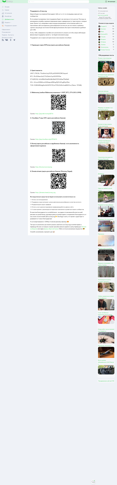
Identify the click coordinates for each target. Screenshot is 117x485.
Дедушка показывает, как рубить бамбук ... (105, 264)
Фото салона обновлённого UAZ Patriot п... (106, 362)
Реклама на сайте (7, 38)
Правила (4, 35)
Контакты (11, 35)
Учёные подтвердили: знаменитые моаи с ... (104, 142)
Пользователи (6, 32)
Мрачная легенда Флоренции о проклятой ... (106, 92)
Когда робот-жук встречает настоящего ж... (106, 330)
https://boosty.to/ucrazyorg (43, 167)
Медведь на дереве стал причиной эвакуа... (105, 109)
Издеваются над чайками (105, 205)
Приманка (101, 234)
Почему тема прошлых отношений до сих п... (104, 59)
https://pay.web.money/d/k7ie (44, 114)
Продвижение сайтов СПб (106, 381)
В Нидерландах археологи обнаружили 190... (106, 76)
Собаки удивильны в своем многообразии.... (106, 297)
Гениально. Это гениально (105, 219)
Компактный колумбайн (105, 249)
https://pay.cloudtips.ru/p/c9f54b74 (46, 139)
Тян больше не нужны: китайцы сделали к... (104, 281)
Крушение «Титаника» (105, 346)
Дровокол (101, 174)
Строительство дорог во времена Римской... (105, 158)
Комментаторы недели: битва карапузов (105, 125)
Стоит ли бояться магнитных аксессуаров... (105, 314)
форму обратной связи (51, 229)
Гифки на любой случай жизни (105, 189)
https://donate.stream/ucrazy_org (45, 193)
